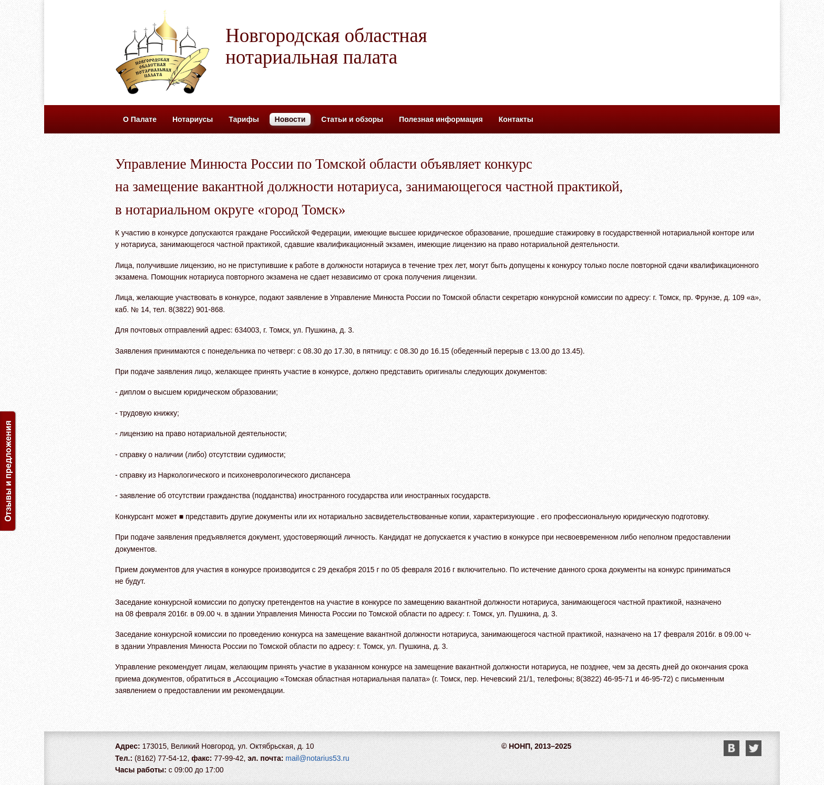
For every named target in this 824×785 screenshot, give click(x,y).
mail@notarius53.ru (317, 758)
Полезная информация (440, 119)
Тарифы (244, 119)
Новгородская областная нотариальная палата (326, 46)
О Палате (140, 119)
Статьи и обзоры (352, 119)
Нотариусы (192, 119)
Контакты (516, 119)
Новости (290, 119)
